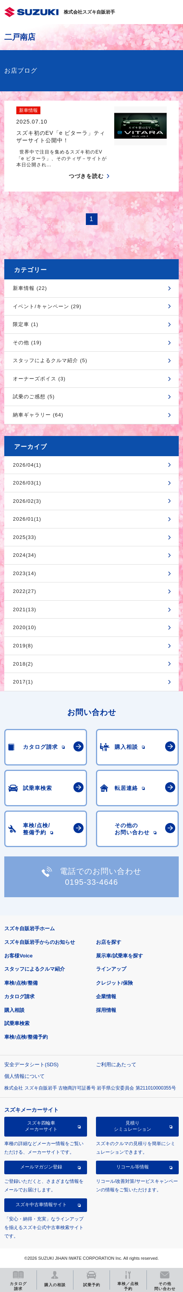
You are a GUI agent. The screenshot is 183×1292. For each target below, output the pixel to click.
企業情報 (106, 996)
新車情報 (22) (30, 288)
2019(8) (23, 646)
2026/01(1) (27, 519)
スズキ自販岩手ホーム (29, 928)
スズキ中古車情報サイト (41, 1204)
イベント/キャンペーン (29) (47, 306)
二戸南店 (19, 37)
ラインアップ (111, 969)
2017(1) (23, 682)
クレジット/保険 (114, 983)
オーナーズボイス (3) (39, 379)
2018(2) (23, 664)
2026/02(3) (27, 501)
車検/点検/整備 (20, 983)
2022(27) (24, 591)
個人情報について (24, 1076)
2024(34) (24, 555)
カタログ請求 (19, 996)
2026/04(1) (27, 465)
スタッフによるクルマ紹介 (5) (50, 360)
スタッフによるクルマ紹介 (34, 969)
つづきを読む (86, 176)
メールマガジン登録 (41, 1167)
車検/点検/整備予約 (25, 1037)
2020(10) (24, 627)
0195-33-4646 (91, 882)
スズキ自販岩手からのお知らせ (39, 942)
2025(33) (24, 537)
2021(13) (24, 609)
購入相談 (14, 1010)
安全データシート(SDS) (31, 1064)
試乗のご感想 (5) (34, 396)
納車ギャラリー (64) (38, 415)
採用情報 (106, 1010)
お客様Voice (18, 956)
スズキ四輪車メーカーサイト (41, 1126)
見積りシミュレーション (132, 1126)
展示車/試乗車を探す (119, 956)
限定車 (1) (25, 324)
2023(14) (24, 573)
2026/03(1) (27, 483)
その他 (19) (27, 342)
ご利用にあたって (116, 1064)
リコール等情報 (132, 1167)
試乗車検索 (17, 1023)
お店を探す (108, 942)
